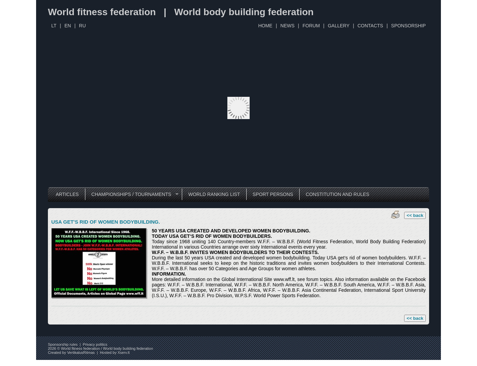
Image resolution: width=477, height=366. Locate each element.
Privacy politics (95, 344)
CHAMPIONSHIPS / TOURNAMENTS (131, 194)
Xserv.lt (123, 352)
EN (67, 25)
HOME (265, 25)
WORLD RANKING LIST (214, 194)
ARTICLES (67, 194)
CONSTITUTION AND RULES (337, 194)
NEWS (287, 25)
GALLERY (338, 25)
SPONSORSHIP (408, 25)
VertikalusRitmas (81, 352)
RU (82, 25)
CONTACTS (370, 25)
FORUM (311, 25)
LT (53, 25)
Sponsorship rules (63, 344)
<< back (414, 215)
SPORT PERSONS (273, 194)
